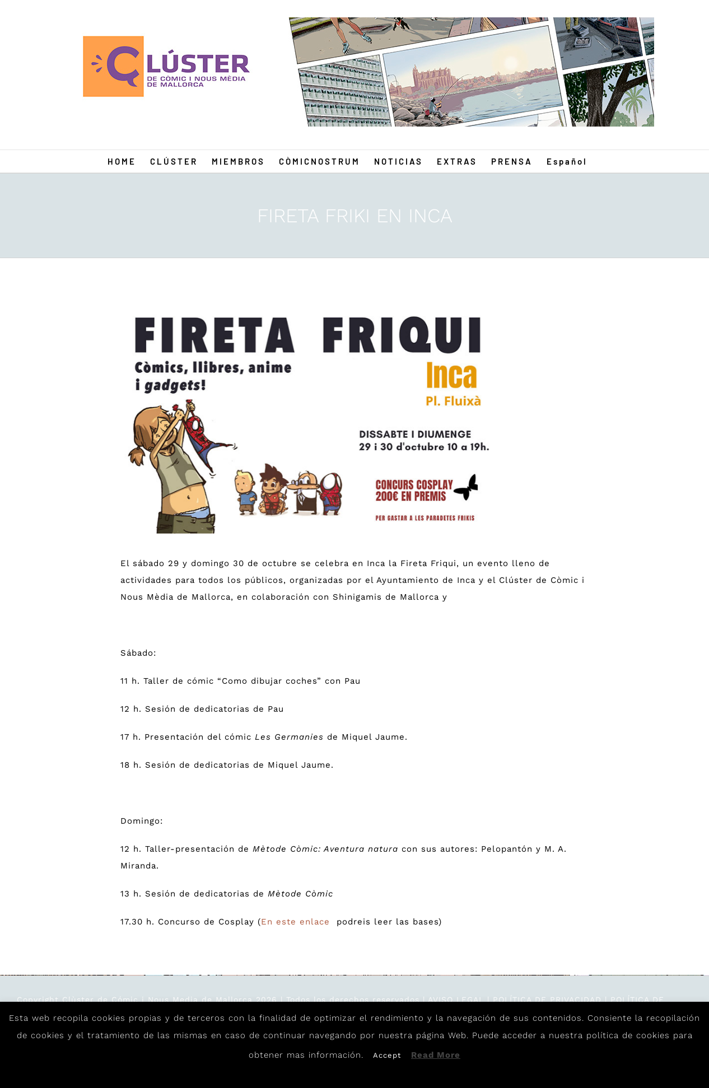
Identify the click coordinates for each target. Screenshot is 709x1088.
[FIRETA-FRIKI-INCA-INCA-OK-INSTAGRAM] (307, 419)
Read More (435, 1055)
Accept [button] (387, 1055)
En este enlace (297, 922)
